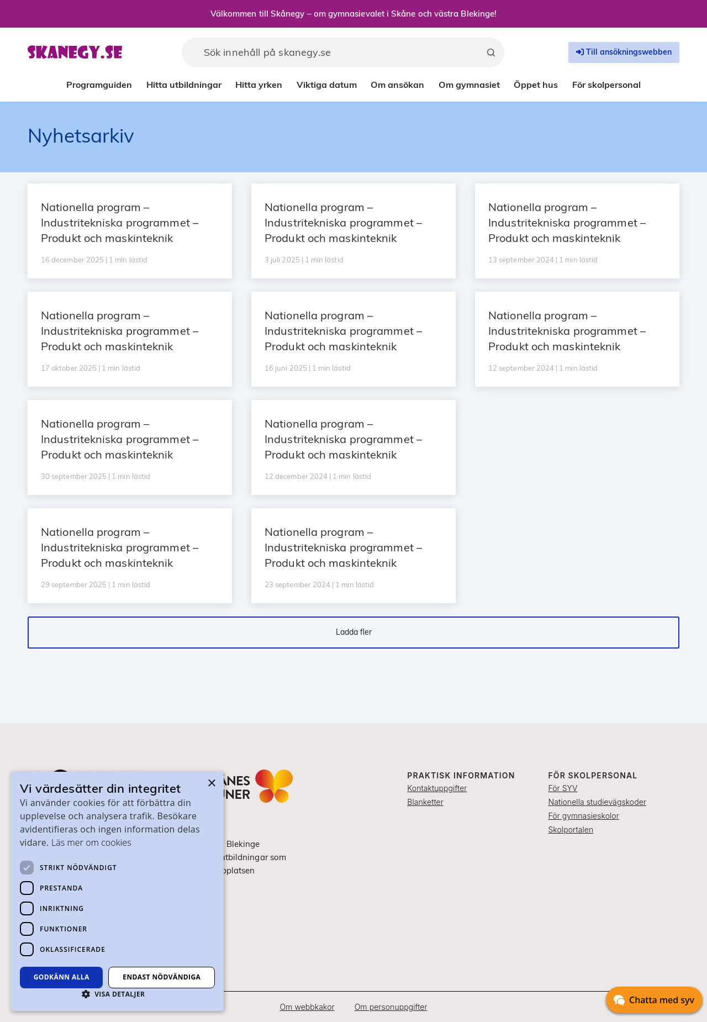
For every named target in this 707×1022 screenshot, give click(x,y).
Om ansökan (397, 84)
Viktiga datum (327, 84)
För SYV (562, 788)
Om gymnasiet (469, 84)
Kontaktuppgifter (437, 788)
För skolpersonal (606, 84)
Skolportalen (570, 829)
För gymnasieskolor (583, 815)
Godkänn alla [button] (61, 977)
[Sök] (491, 52)
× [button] (211, 783)
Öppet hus (536, 84)
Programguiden (99, 84)
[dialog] (117, 891)
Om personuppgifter (391, 1007)
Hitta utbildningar (183, 84)
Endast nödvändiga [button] (162, 977)
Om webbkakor (306, 1007)
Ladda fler (354, 632)
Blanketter (425, 802)
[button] (117, 993)
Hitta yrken (258, 84)
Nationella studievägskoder (597, 802)
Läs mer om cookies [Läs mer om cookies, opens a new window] (91, 842)
